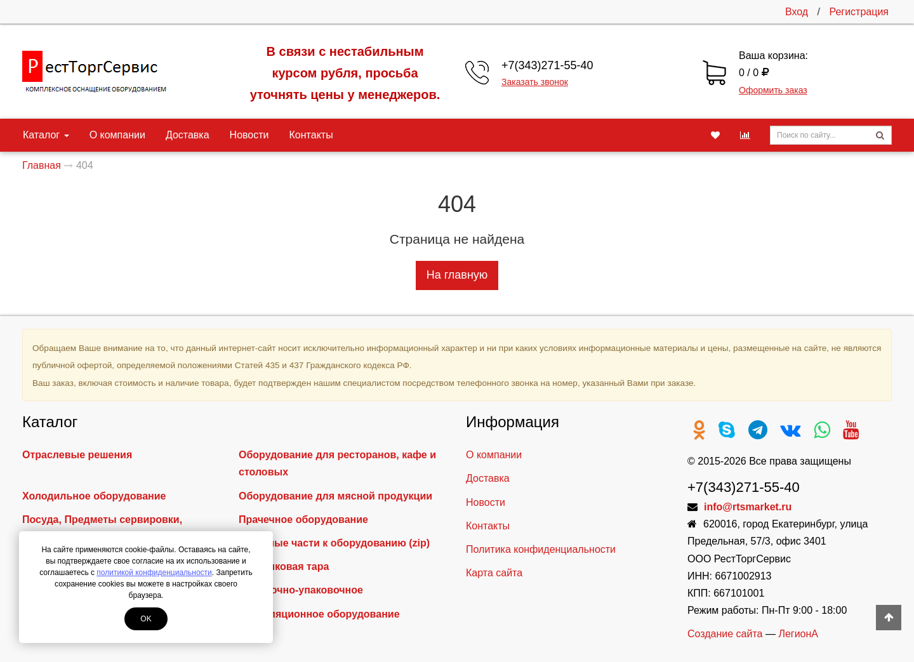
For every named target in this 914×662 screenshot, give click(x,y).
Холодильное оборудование (94, 496)
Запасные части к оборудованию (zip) (334, 543)
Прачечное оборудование (303, 519)
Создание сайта (725, 633)
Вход (796, 11)
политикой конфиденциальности (153, 572)
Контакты (311, 134)
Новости (249, 134)
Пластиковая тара (284, 566)
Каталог (46, 134)
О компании (117, 134)
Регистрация (859, 11)
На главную (457, 274)
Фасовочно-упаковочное (301, 590)
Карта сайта (494, 572)
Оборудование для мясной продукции (335, 496)
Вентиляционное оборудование (319, 614)
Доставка (187, 134)
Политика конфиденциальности (541, 549)
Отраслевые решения (77, 454)
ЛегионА (798, 633)
